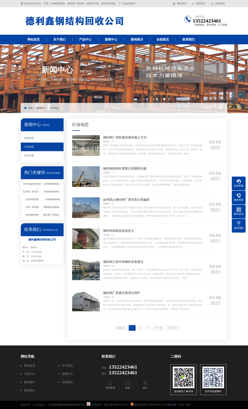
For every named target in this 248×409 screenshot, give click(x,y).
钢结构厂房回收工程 (52, 215)
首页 (30, 108)
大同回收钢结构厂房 (52, 191)
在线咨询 (220, 3)
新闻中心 (111, 39)
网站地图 (172, 405)
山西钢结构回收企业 (52, 184)
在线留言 (163, 39)
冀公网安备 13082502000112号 (150, 405)
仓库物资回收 (32, 215)
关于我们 (59, 39)
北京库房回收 (32, 199)
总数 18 (121, 328)
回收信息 (29, 138)
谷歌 (188, 405)
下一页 (158, 328)
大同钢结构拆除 (52, 199)
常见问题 (29, 155)
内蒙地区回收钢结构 (52, 207)
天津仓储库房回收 (32, 184)
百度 (181, 405)
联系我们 (201, 3)
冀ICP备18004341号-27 (116, 405)
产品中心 (85, 39)
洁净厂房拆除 (32, 207)
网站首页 (182, 3)
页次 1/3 (173, 328)
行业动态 (54, 108)
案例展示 (137, 39)
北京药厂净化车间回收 (32, 191)
